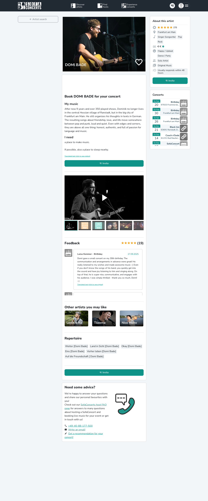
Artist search (39, 19)
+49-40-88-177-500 (80, 426)
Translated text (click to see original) (77, 156)
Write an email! (76, 429)
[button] (183, 5)
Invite (106, 163)
